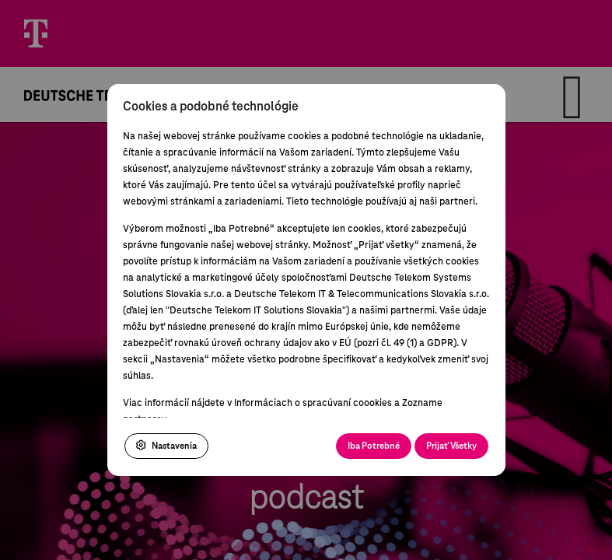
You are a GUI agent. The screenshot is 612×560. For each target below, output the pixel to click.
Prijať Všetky (451, 446)
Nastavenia (166, 445)
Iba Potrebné (374, 446)
